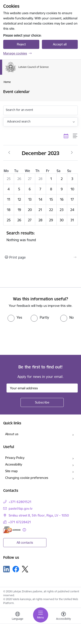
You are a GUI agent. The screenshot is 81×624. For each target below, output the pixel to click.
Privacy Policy (14, 458)
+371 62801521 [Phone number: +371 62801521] (20, 502)
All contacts (25, 542)
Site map (11, 471)
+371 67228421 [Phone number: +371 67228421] (19, 522)
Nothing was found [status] (40, 236)
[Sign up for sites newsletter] (42, 402)
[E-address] (12, 529)
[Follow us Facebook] (16, 569)
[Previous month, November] (9, 152)
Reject (21, 44)
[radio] (15, 317)
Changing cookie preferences (26, 478)
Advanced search (18, 121)
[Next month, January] (72, 152)
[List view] (75, 136)
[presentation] (36, 337)
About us (11, 434)
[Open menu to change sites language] (17, 616)
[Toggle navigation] (40, 614)
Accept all (60, 44)
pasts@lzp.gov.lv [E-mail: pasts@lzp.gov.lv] (20, 508)
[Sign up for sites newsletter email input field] (42, 388)
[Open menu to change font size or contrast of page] (63, 616)
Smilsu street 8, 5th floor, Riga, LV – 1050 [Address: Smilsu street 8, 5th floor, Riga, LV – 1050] (39, 515)
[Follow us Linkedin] (6, 569)
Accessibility (13, 464)
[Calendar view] (66, 136)
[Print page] (40, 257)
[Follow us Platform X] (25, 569)
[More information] (24, 529)
